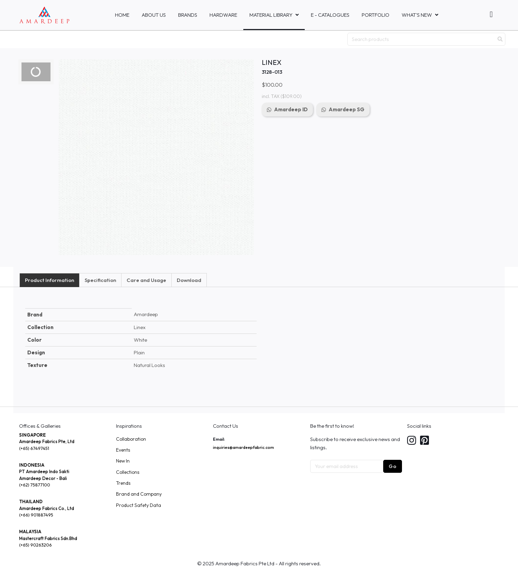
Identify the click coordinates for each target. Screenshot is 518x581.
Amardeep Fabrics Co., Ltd (46, 508)
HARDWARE (223, 15)
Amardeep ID (291, 109)
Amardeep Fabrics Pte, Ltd (46, 441)
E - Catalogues (330, 15)
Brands (187, 15)
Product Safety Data (138, 505)
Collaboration (131, 439)
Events (123, 450)
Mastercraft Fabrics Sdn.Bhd (48, 538)
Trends (123, 483)
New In (123, 461)
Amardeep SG (346, 109)
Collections (127, 472)
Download (189, 280)
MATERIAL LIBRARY (270, 15)
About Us (154, 15)
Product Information (49, 280)
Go (393, 466)
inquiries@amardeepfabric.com (243, 447)
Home (122, 15)
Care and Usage (146, 280)
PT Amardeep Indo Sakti (44, 471)
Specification (100, 280)
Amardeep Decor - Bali (43, 478)
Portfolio (375, 15)
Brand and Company (139, 494)
